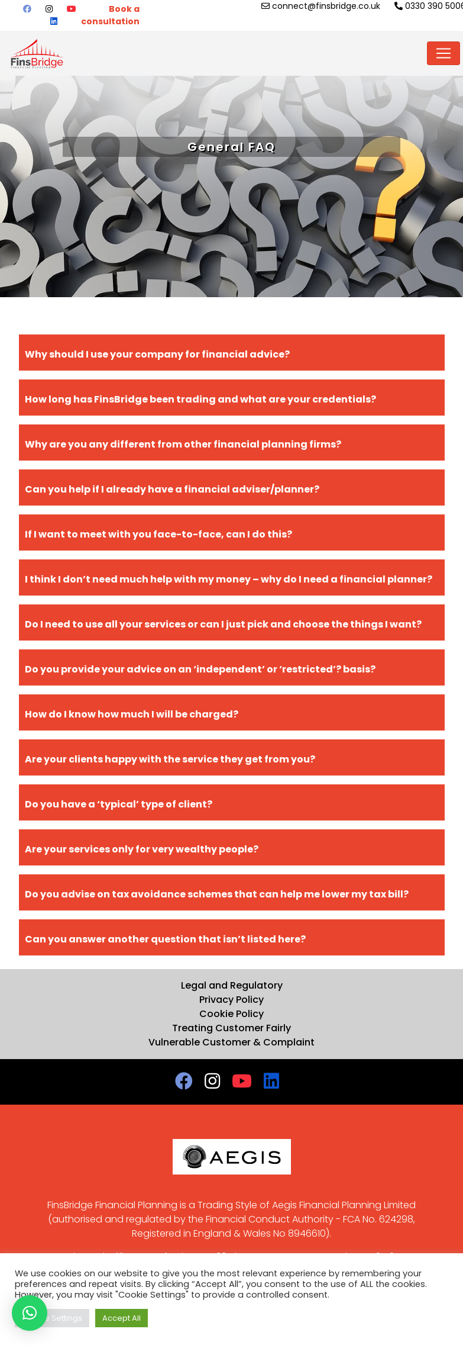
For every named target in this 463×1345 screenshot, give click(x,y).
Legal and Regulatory (232, 985)
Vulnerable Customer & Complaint (231, 1042)
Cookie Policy (231, 1014)
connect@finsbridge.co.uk (320, 6)
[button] (29, 1313)
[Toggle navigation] (443, 53)
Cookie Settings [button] (52, 1318)
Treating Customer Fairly (231, 1028)
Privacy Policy (231, 999)
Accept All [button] (121, 1318)
